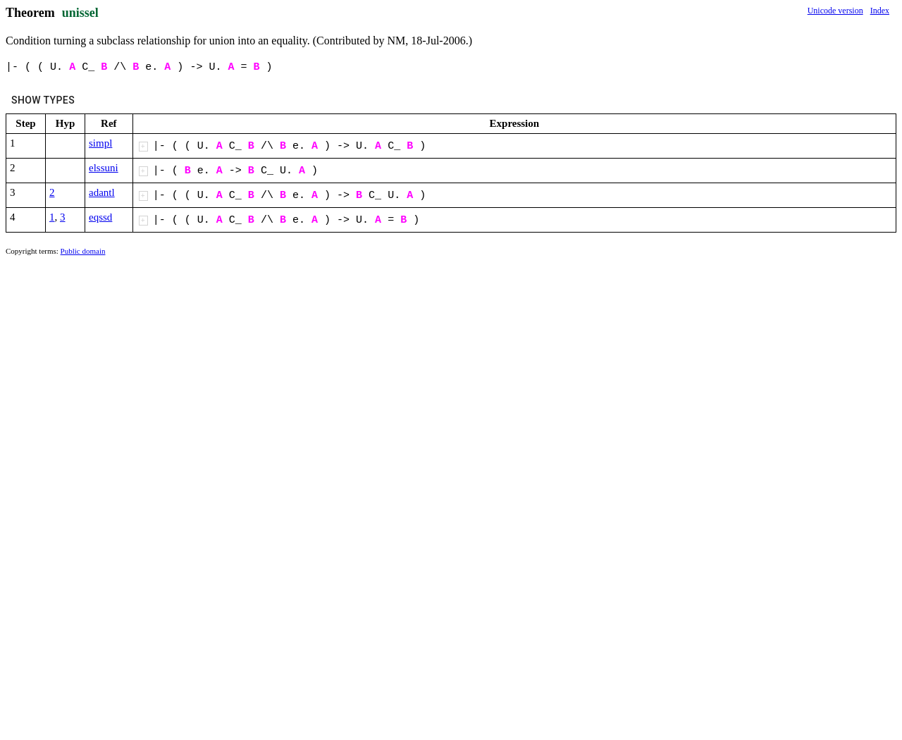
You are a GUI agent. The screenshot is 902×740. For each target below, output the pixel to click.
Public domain (83, 251)
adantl (102, 192)
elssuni (103, 167)
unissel (80, 13)
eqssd (100, 217)
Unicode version (835, 11)
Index (879, 11)
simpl (100, 143)
